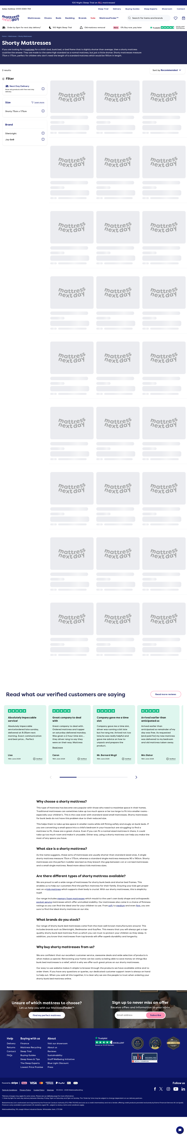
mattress (29, 49)
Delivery (11, 1043)
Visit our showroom (57, 1043)
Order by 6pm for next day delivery (21, 27)
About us (52, 1047)
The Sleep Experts (30, 1063)
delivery (50, 1096)
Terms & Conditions (9, 1090)
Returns (11, 1047)
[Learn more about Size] (38, 102)
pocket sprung (44, 902)
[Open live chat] (180, 1130)
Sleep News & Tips (30, 1059)
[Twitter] (160, 1089)
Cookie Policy (39, 1090)
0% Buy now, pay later (127, 27)
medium (120, 905)
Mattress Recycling (30, 1047)
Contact (11, 1051)
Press (50, 1067)
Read (59, 747)
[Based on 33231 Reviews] (109, 1040)
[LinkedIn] (182, 1089)
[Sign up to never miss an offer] (131, 1015)
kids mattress (53, 889)
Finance (24, 1043)
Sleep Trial (26, 1051)
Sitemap (50, 1090)
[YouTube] (174, 1089)
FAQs (9, 1055)
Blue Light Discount (58, 1063)
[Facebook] (154, 1089)
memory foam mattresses (71, 898)
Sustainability (55, 1055)
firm (138, 905)
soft (110, 905)
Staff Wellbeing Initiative (61, 1059)
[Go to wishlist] (175, 18)
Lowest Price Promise (31, 1067)
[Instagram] (167, 1089)
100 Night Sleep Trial (60, 27)
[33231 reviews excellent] (167, 27)
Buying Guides (28, 1055)
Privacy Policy (25, 1090)
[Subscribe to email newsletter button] (155, 1015)
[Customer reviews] (93, 734)
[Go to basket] (183, 18)
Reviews (52, 1051)
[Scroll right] (136, 777)
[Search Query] (148, 18)
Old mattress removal (92, 27)
